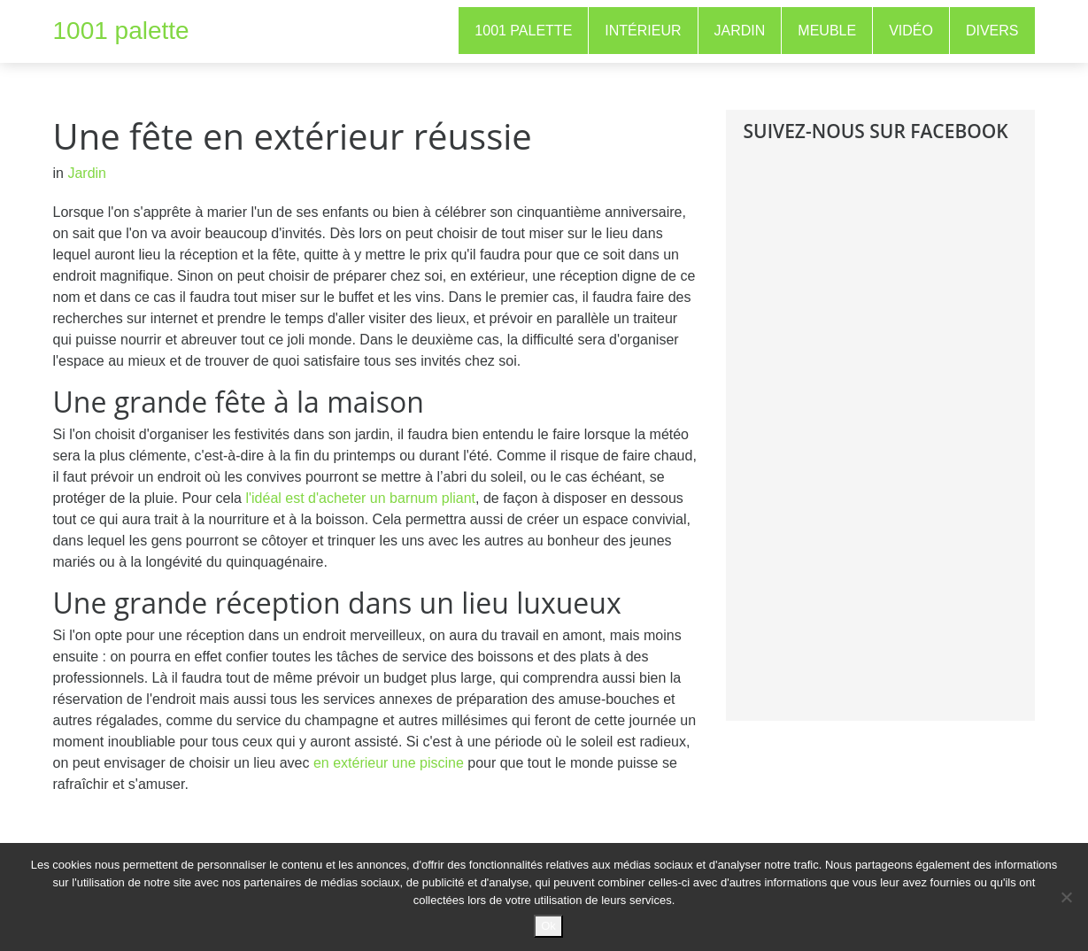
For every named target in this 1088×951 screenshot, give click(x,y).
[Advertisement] (876, 444)
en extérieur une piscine (388, 762)
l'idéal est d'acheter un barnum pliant (360, 498)
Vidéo (911, 30)
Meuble (827, 30)
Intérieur (643, 30)
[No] (1066, 897)
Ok (548, 925)
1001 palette (121, 30)
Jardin (740, 30)
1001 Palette (523, 30)
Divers (992, 30)
